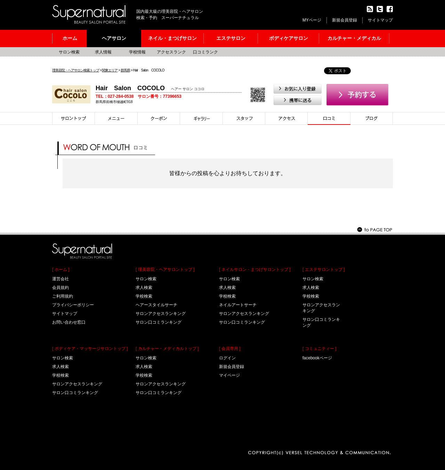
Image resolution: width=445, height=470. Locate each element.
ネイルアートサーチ (238, 304)
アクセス (286, 118)
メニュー (116, 118)
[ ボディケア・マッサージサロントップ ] (90, 348)
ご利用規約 (62, 296)
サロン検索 (69, 52)
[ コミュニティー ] (319, 348)
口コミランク (205, 52)
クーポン (159, 118)
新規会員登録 (344, 20)
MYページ (311, 20)
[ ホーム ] (60, 269)
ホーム (70, 38)
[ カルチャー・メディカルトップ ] (167, 348)
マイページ (229, 375)
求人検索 (60, 366)
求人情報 (103, 52)
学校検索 (60, 375)
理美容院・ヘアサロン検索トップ (75, 70)
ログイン (227, 358)
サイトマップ (380, 20)
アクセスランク (171, 52)
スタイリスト (244, 118)
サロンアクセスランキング (77, 384)
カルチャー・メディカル (354, 38)
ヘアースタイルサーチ (156, 304)
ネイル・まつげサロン (172, 38)
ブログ (371, 118)
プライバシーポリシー (73, 304)
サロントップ (73, 118)
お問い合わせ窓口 (69, 322)
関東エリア (110, 70)
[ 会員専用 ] (229, 348)
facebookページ (317, 358)
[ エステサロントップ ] (323, 269)
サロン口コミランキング (75, 392)
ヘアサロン (114, 38)
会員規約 (60, 287)
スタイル (201, 118)
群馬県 (125, 70)
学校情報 (137, 52)
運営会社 (60, 278)
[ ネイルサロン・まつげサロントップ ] (254, 269)
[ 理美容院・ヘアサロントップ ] (165, 269)
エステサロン (230, 38)
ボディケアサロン (288, 38)
